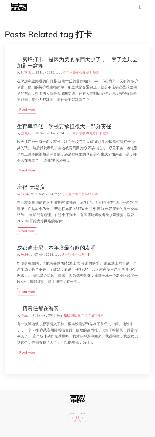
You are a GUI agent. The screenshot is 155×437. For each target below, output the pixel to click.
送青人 (25, 133)
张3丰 (25, 194)
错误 (67, 315)
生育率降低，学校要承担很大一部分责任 (64, 126)
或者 (95, 194)
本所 (24, 315)
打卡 (66, 72)
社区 (88, 254)
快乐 (81, 254)
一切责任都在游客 (38, 308)
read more (27, 109)
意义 (71, 194)
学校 (82, 133)
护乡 (89, 72)
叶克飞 (25, 72)
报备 (82, 72)
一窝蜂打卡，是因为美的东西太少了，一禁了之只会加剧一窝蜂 (77, 62)
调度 (74, 315)
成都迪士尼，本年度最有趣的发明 (56, 247)
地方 (96, 72)
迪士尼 (79, 194)
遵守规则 (97, 315)
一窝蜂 (74, 72)
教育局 (90, 133)
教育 (106, 133)
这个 (81, 315)
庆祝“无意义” (32, 187)
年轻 (88, 194)
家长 (75, 133)
